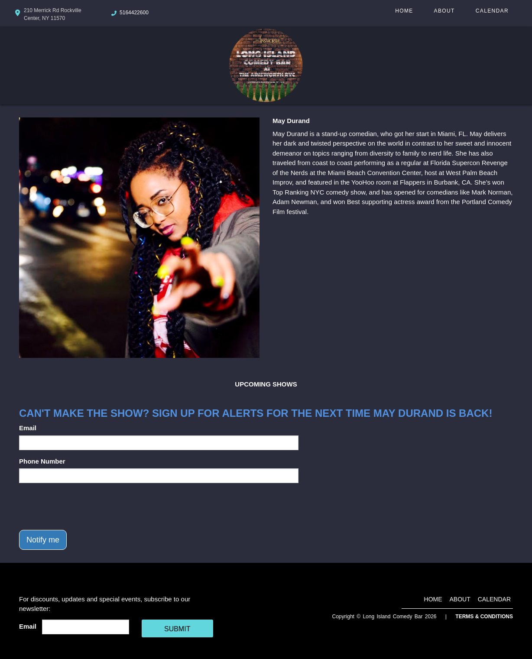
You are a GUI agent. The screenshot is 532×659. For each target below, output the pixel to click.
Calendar (492, 11)
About (444, 11)
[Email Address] (85, 627)
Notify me (42, 540)
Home (404, 11)
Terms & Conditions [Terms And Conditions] (484, 617)
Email (27, 428)
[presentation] (85, 506)
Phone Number (42, 461)
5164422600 (134, 13)
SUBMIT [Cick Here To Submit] (177, 629)
